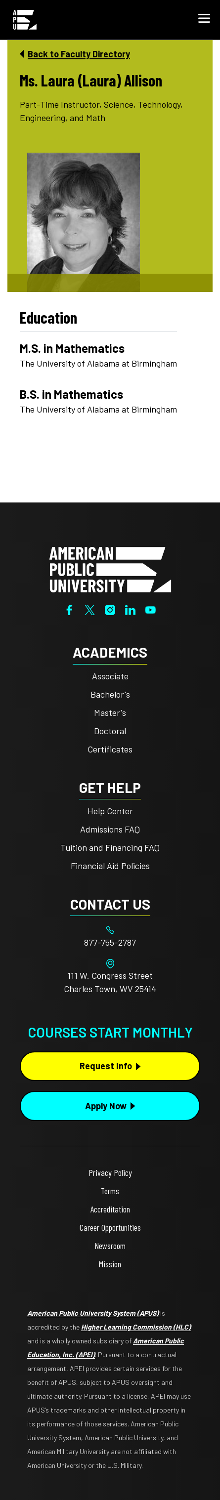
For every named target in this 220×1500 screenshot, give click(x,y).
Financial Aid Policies (110, 865)
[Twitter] (90, 608)
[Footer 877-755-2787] (110, 942)
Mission (110, 1263)
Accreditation (110, 1209)
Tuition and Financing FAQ (110, 847)
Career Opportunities (110, 1227)
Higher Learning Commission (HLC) (136, 1327)
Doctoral (110, 730)
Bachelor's (110, 694)
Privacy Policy (110, 1172)
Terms (110, 1190)
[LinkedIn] (130, 608)
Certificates (110, 749)
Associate (110, 675)
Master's (110, 712)
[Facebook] (69, 608)
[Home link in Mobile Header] (25, 20)
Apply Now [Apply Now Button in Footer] (106, 1105)
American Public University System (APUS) (93, 1313)
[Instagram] (110, 608)
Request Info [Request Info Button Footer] (106, 1065)
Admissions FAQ (110, 829)
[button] (204, 20)
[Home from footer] (110, 568)
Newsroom (110, 1245)
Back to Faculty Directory (79, 53)
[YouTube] (150, 608)
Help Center (110, 810)
